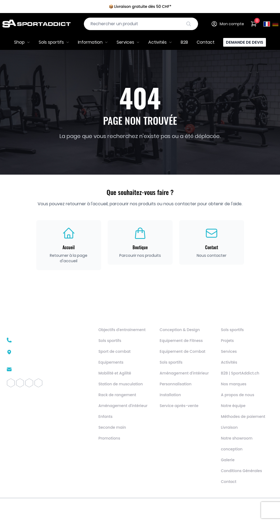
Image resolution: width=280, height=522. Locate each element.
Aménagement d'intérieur (122, 405)
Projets (227, 340)
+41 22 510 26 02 (31, 340)
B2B (184, 42)
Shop (22, 42)
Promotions (109, 438)
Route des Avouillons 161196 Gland (39, 354)
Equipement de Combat (182, 351)
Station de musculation (120, 384)
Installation (170, 395)
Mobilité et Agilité (114, 373)
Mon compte (227, 24)
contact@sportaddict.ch (40, 369)
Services (128, 42)
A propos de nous (237, 395)
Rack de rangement (117, 395)
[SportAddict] (36, 23)
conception (232, 449)
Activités (160, 42)
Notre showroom (237, 438)
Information (93, 42)
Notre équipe (233, 405)
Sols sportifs (54, 42)
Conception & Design (180, 329)
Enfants (105, 416)
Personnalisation (176, 384)
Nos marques (233, 384)
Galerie (228, 460)
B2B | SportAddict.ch (240, 373)
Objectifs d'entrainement (122, 329)
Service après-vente (179, 405)
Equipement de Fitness (181, 340)
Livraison (229, 427)
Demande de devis (244, 42)
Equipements (111, 362)
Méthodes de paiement (243, 416)
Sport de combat (114, 351)
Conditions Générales (241, 470)
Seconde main (112, 427)
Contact (206, 42)
